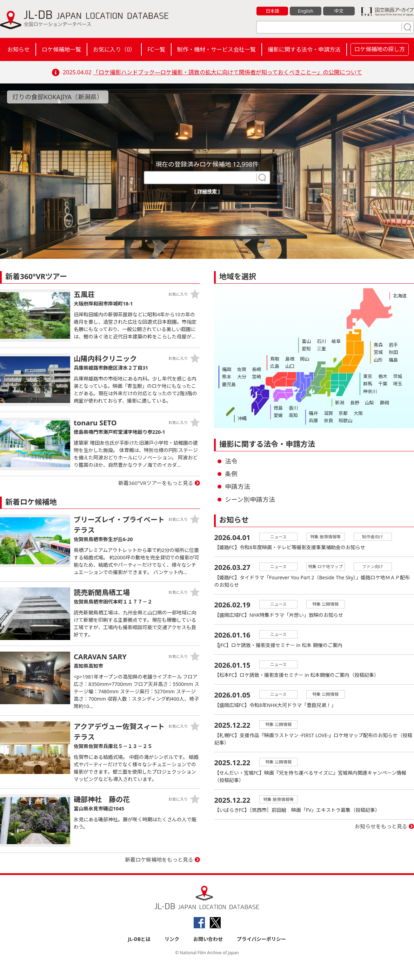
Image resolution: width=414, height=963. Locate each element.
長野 (354, 402)
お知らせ (18, 49)
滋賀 (328, 413)
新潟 (339, 402)
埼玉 (397, 384)
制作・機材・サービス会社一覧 (216, 49)
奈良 (328, 420)
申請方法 (237, 486)
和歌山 (345, 420)
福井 (313, 413)
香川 (293, 408)
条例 (231, 474)
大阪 (357, 413)
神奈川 (370, 391)
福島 (393, 359)
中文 (338, 11)
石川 (321, 341)
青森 (378, 345)
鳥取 (274, 359)
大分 (241, 376)
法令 (231, 461)
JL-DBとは (139, 939)
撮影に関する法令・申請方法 (304, 49)
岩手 (393, 345)
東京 (367, 376)
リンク (172, 939)
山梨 (369, 402)
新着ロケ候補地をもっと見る (159, 859)
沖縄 (242, 418)
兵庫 (313, 420)
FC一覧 (156, 49)
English (305, 11)
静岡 (383, 402)
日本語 (272, 11)
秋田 (393, 352)
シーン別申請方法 (250, 499)
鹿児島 (229, 384)
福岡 (226, 369)
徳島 (278, 408)
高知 (293, 415)
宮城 (378, 352)
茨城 (397, 376)
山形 (378, 359)
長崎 (256, 369)
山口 (289, 366)
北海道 (400, 295)
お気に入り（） (114, 49)
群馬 (367, 384)
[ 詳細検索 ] (207, 191)
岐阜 (335, 341)
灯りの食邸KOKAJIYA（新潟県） (58, 97)
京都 (342, 413)
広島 (274, 366)
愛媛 (278, 415)
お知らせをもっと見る (381, 827)
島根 (289, 359)
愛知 (306, 348)
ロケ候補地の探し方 (379, 49)
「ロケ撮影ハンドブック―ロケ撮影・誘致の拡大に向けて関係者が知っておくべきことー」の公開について (227, 72)
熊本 (226, 376)
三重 (321, 348)
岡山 (304, 359)
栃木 (382, 376)
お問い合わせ (208, 939)
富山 (306, 341)
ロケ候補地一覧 (61, 49)
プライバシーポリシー (261, 939)
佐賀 (241, 369)
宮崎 (256, 376)
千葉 (382, 384)
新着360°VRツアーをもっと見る (156, 482)
